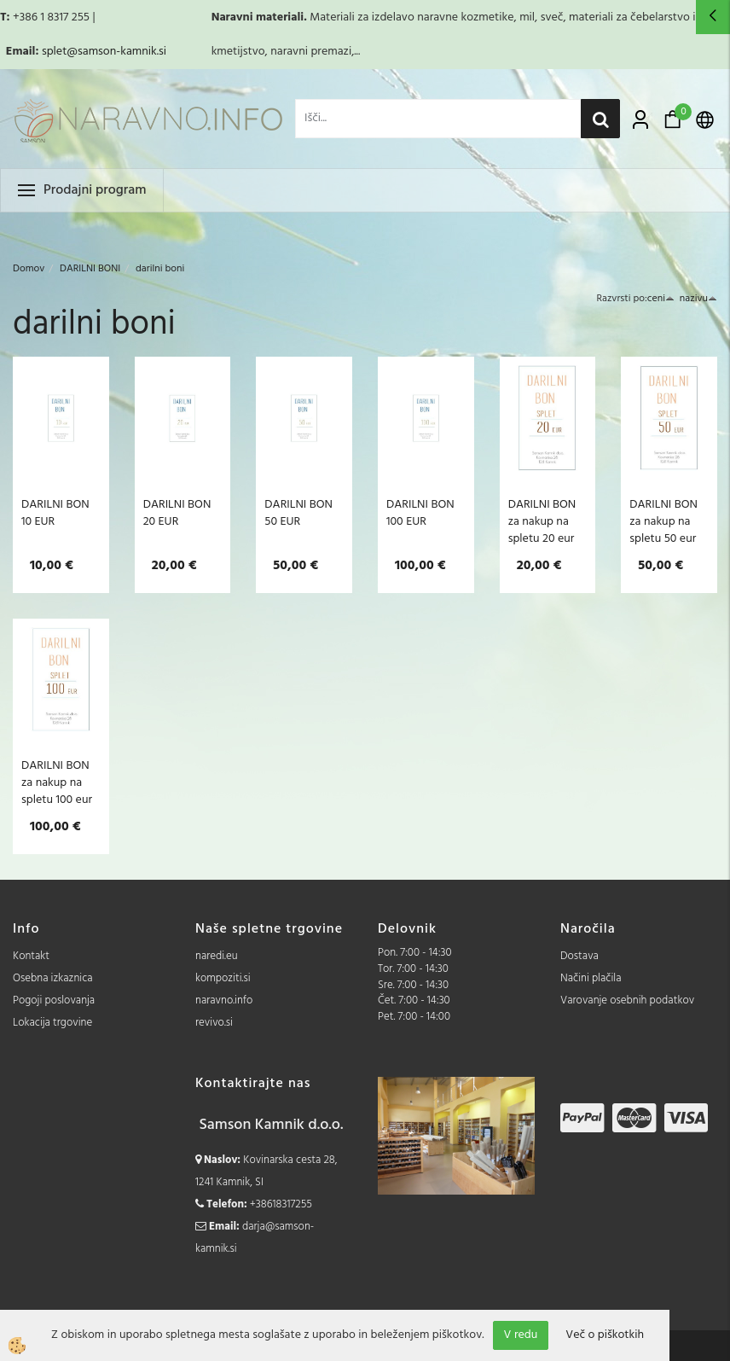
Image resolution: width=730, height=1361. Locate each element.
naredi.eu (216, 956)
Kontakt (31, 956)
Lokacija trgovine (52, 1023)
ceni (661, 298)
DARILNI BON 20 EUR (177, 513)
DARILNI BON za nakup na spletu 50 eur (663, 521)
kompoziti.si (223, 978)
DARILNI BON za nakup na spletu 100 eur (56, 782)
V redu (521, 1335)
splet (54, 51)
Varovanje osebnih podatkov (627, 1000)
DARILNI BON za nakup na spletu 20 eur (542, 521)
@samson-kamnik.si (116, 51)
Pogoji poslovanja (54, 1000)
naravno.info (223, 1000)
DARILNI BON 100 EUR (420, 513)
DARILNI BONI (90, 268)
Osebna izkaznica (53, 978)
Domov (28, 268)
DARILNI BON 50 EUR (298, 513)
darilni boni (160, 268)
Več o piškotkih (604, 1335)
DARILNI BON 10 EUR (55, 513)
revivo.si (214, 1023)
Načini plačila (591, 978)
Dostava (579, 956)
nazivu (698, 298)
